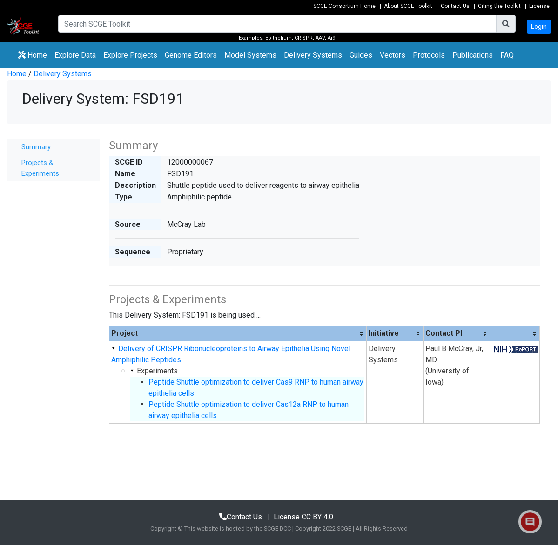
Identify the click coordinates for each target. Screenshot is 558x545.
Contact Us (455, 6)
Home (32, 55)
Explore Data (77, 54)
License (539, 6)
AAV (320, 38)
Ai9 (331, 38)
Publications (472, 55)
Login (539, 26)
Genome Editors (193, 54)
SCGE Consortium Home (344, 6)
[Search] (277, 24)
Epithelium (278, 38)
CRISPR (304, 38)
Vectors (392, 55)
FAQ (507, 55)
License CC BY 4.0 (303, 516)
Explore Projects (132, 54)
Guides (361, 55)
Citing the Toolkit (499, 6)
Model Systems (250, 55)
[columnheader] (237, 333)
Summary (36, 147)
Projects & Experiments (40, 168)
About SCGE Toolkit (408, 6)
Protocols (429, 55)
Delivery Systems (313, 55)
